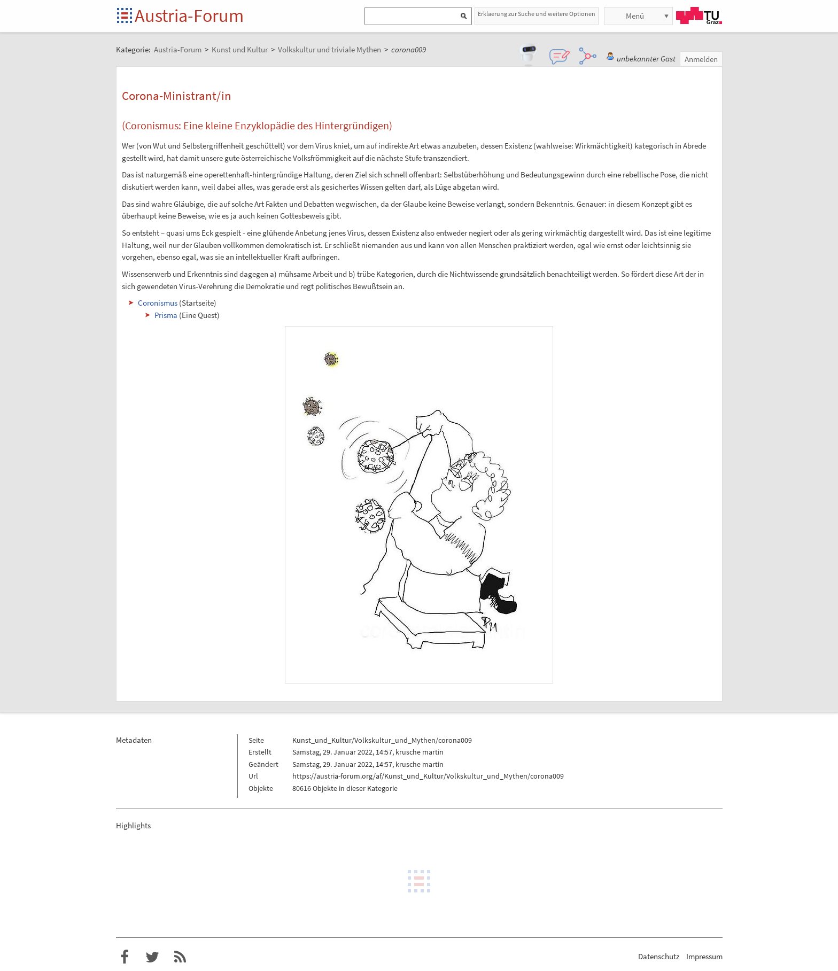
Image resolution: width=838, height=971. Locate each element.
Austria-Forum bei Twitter (152, 957)
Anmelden (701, 59)
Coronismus (157, 303)
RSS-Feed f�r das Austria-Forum (180, 957)
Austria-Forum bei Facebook (124, 957)
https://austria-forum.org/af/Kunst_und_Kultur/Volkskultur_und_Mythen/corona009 (428, 776)
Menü (635, 16)
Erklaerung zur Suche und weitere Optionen (536, 14)
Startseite (125, 16)
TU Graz (699, 15)
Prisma (165, 315)
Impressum (704, 956)
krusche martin (419, 752)
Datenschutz (658, 956)
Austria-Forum (189, 15)
